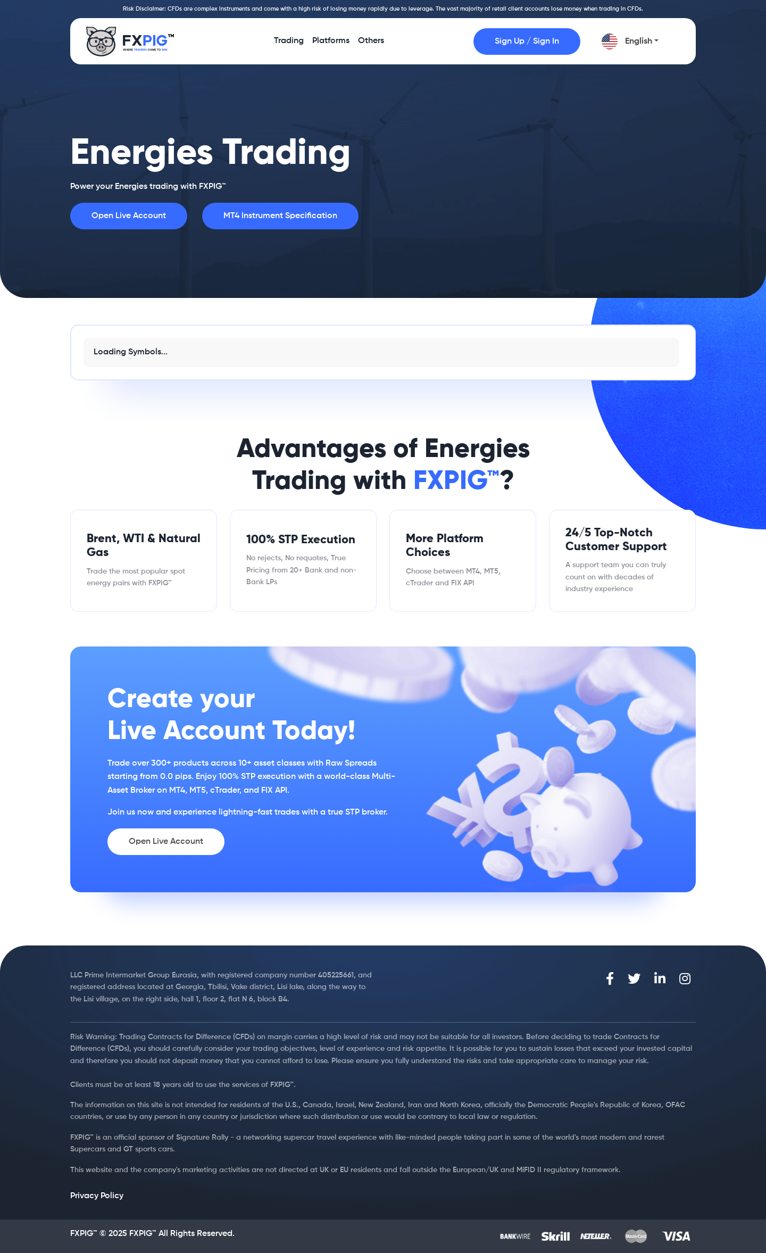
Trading (289, 45)
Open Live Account (128, 216)
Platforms (330, 45)
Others (371, 45)
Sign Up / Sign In (527, 41)
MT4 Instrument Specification (280, 216)
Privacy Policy (96, 1196)
